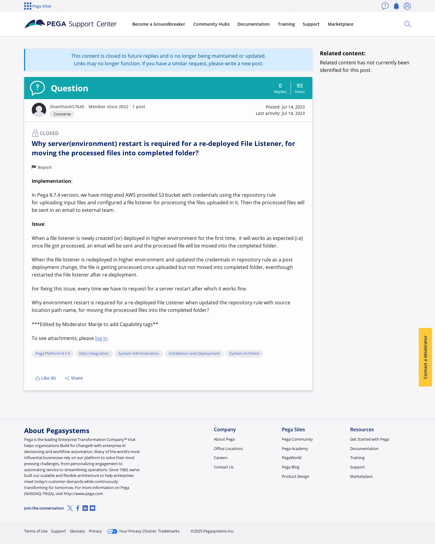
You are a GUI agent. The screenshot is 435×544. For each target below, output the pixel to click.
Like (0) (45, 378)
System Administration (138, 353)
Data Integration (94, 353)
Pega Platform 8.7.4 (52, 353)
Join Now (364, 528)
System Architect (244, 353)
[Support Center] (71, 24)
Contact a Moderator (425, 357)
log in (101, 338)
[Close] (426, 520)
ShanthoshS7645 (67, 106)
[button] (39, 110)
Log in (396, 528)
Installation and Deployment (194, 353)
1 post (138, 106)
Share (74, 378)
